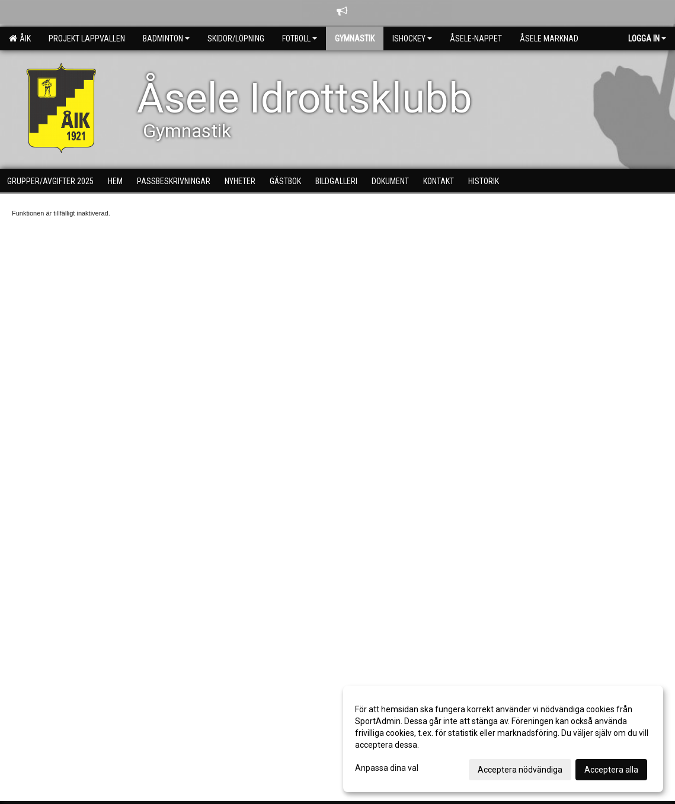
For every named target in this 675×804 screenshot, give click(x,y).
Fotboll (299, 38)
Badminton (166, 38)
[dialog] (503, 739)
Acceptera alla (611, 769)
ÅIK (20, 38)
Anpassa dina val (386, 768)
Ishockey (412, 38)
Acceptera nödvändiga (520, 769)
